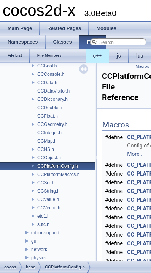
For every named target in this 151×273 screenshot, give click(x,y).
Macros (142, 66)
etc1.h (43, 216)
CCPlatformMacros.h (58, 174)
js (119, 56)
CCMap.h (47, 141)
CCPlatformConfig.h (57, 166)
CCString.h (48, 191)
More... (135, 154)
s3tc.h (43, 224)
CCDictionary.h (52, 99)
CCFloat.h (47, 116)
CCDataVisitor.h (53, 91)
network (39, 249)
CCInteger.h (49, 132)
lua (139, 56)
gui (34, 241)
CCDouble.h (49, 107)
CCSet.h (45, 182)
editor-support (45, 232)
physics (38, 257)
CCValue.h (48, 199)
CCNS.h (45, 149)
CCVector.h (48, 207)
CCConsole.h (50, 74)
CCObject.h (49, 157)
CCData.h (47, 82)
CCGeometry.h (52, 124)
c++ (97, 56)
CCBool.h (47, 66)
